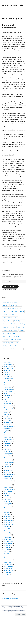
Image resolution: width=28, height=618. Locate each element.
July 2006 (6, 574)
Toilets (12, 346)
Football (16, 321)
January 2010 (7, 506)
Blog (12, 261)
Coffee (5, 308)
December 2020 (8, 389)
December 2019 (8, 406)
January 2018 (7, 437)
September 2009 (9, 510)
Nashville (21, 330)
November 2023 (8, 364)
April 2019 (7, 418)
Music (15, 330)
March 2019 (7, 420)
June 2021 (6, 381)
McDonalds (20, 327)
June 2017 (6, 445)
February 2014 (8, 460)
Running (16, 336)
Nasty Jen (6, 333)
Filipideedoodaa (7, 321)
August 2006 (7, 572)
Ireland (18, 324)
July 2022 (6, 372)
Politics (23, 261)
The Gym (5, 346)
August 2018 (7, 428)
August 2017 (7, 443)
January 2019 (7, 424)
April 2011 (6, 483)
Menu (4, 9)
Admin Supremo (8, 302)
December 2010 (8, 489)
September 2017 (8, 441)
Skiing (3, 262)
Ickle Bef (12, 324)
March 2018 (7, 435)
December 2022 (8, 368)
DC (8, 311)
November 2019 (8, 408)
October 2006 (8, 568)
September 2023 (8, 366)
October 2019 (7, 410)
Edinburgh (12, 314)
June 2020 (7, 395)
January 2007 (7, 562)
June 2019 (6, 414)
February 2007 (8, 560)
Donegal (21, 311)
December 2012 (8, 474)
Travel (17, 346)
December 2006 (8, 564)
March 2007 (7, 558)
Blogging (5, 305)
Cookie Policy (10, 611)
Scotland (5, 339)
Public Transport (7, 336)
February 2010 (8, 503)
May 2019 (6, 416)
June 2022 (7, 374)
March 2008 (7, 535)
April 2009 (7, 514)
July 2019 (6, 412)
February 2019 (8, 422)
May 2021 (6, 383)
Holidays (5, 324)
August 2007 (7, 547)
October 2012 (7, 478)
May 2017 (6, 447)
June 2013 (6, 466)
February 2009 (8, 516)
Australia (16, 302)
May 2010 (6, 497)
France (23, 321)
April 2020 (7, 399)
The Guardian (15, 342)
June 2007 (7, 551)
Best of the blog (7, 605)
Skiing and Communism (9, 26)
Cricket (19, 308)
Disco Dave (14, 311)
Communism (18, 261)
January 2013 (7, 472)
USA (22, 346)
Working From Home (16, 349)
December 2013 (8, 462)
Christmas (18, 305)
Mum (10, 330)
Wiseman (6, 349)
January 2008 (7, 539)
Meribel (5, 330)
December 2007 (8, 541)
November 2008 (8, 520)
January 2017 (7, 456)
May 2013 (6, 468)
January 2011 (7, 487)
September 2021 (8, 378)
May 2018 (6, 433)
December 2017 (8, 439)
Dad (4, 311)
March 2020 (7, 401)
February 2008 (8, 537)
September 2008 (8, 524)
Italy (23, 324)
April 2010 (7, 499)
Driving (5, 314)
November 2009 (8, 508)
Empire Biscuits (7, 317)
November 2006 (8, 566)
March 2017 (7, 451)
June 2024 (7, 362)
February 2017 (8, 453)
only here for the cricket (13, 5)
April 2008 (7, 533)
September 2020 (8, 393)
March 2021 (7, 385)
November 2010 (8, 491)
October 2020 (8, 391)
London (13, 327)
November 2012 (8, 476)
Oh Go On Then (10, 287)
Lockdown (6, 327)
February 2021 (8, 387)
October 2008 (8, 522)
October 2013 (7, 464)
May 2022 (6, 376)
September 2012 (8, 481)
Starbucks (18, 339)
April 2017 (6, 449)
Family (16, 317)
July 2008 (6, 526)
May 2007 (6, 554)
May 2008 (6, 531)
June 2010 (6, 495)
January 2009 (8, 518)
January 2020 (7, 403)
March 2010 (7, 501)
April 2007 (7, 556)
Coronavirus (12, 308)
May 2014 (6, 458)
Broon (12, 305)
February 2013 (8, 470)
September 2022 (8, 370)
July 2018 (6, 431)
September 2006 (9, 570)
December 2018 (8, 426)
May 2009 (7, 512)
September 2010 (8, 493)
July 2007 (6, 549)
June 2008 (7, 529)
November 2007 (8, 543)
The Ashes (6, 342)
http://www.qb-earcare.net (10, 598)
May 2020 (6, 397)
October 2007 (8, 545)
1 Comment (9, 262)
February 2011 (8, 485)
